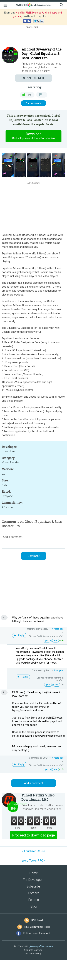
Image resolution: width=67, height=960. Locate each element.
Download (33, 136)
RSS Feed (37, 920)
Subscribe (33, 886)
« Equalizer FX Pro (33, 851)
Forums (33, 900)
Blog (33, 906)
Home (33, 873)
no (55, 640)
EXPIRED (33, 78)
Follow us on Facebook (37, 933)
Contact (33, 893)
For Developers (33, 880)
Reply (21, 635)
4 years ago (57, 629)
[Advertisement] (33, 37)
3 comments (33, 103)
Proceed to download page (33, 835)
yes (47, 640)
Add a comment (33, 783)
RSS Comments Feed (37, 926)
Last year (58, 670)
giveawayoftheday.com (41, 946)
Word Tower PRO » (33, 860)
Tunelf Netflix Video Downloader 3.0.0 (37, 797)
